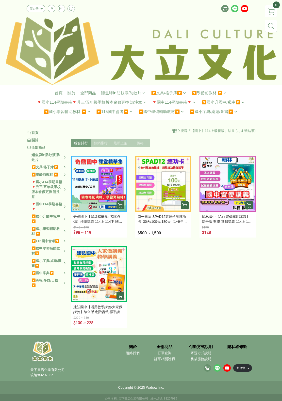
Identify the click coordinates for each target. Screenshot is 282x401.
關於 (133, 347)
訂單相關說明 (164, 359)
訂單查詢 (164, 353)
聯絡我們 (133, 353)
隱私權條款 (237, 347)
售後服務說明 (201, 359)
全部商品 (164, 347)
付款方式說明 (201, 347)
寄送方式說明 (201, 353)
